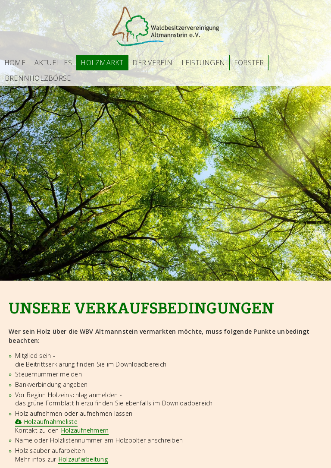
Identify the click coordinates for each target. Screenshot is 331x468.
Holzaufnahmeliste (46, 421)
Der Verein (152, 62)
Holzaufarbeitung (83, 459)
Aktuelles (53, 62)
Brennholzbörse (38, 78)
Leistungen (203, 62)
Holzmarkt (102, 62)
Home (14, 62)
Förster (249, 62)
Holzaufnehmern (85, 430)
